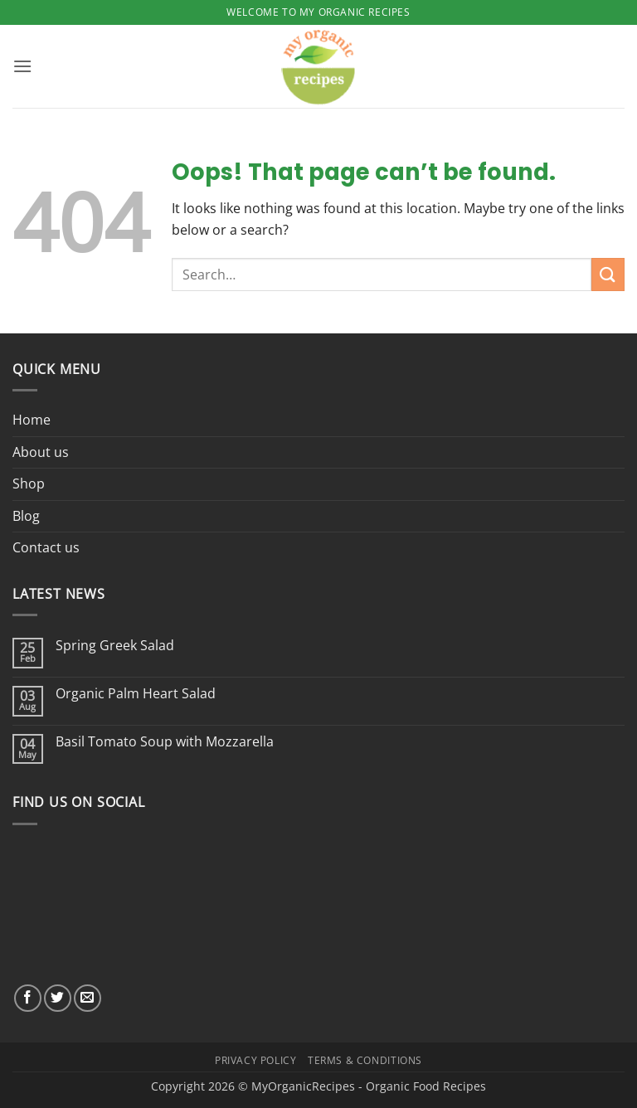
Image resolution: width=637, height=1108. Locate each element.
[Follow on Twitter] (57, 998)
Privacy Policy (256, 1060)
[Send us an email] (87, 998)
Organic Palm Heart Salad (136, 694)
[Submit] (608, 274)
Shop (28, 483)
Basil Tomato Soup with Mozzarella (165, 742)
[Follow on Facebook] (27, 998)
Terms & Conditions (365, 1060)
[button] (22, 66)
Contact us (46, 547)
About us (40, 452)
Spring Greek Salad (115, 646)
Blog (26, 516)
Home (31, 420)
